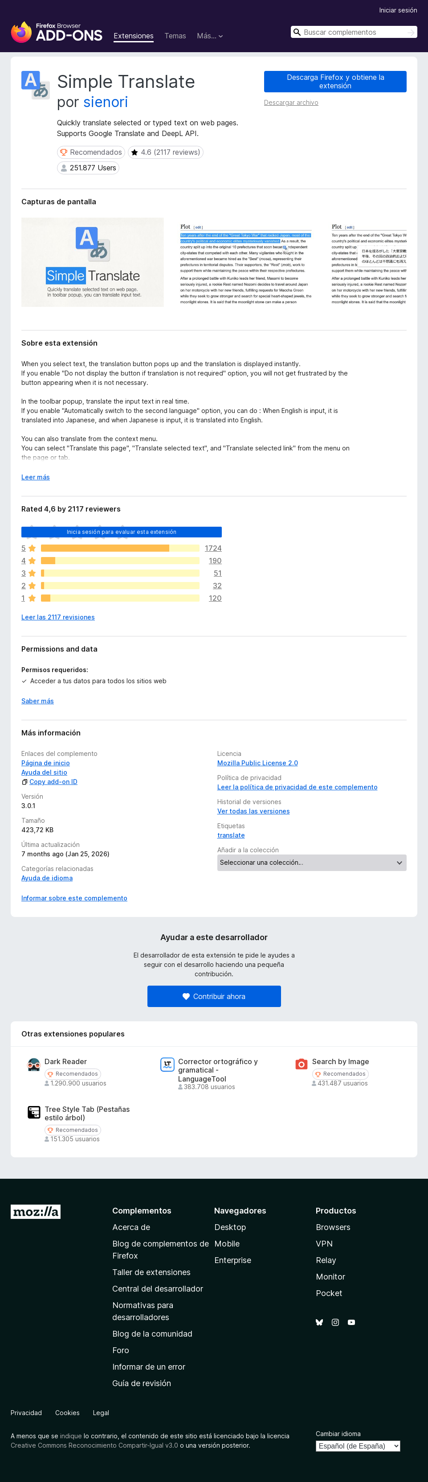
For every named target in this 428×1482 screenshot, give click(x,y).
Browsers (333, 1227)
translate (231, 835)
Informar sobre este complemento (74, 898)
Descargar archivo (291, 102)
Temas (175, 35)
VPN (324, 1243)
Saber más (37, 701)
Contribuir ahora (214, 996)
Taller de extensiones (151, 1272)
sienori (105, 102)
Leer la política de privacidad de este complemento (297, 787)
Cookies (67, 1412)
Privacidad (26, 1412)
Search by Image (340, 1061)
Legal (101, 1412)
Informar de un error (148, 1366)
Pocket (329, 1293)
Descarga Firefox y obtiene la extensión (335, 81)
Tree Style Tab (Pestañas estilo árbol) (87, 1113)
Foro (120, 1350)
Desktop (230, 1227)
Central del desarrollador (157, 1288)
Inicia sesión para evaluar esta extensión (122, 531)
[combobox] (354, 32)
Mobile (227, 1243)
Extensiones (134, 35)
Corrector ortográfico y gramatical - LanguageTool (218, 1070)
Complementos (141, 1210)
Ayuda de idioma (47, 878)
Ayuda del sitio (44, 772)
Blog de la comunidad (152, 1333)
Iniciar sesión (398, 10)
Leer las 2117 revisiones (58, 617)
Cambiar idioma (338, 1433)
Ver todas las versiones (253, 811)
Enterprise (232, 1260)
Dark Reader (66, 1061)
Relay (326, 1260)
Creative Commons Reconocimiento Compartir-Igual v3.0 (94, 1445)
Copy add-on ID (49, 781)
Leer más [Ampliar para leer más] (35, 477)
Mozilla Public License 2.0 (257, 763)
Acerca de (131, 1227)
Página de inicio (45, 763)
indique (71, 1436)
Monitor (330, 1276)
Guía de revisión (141, 1383)
